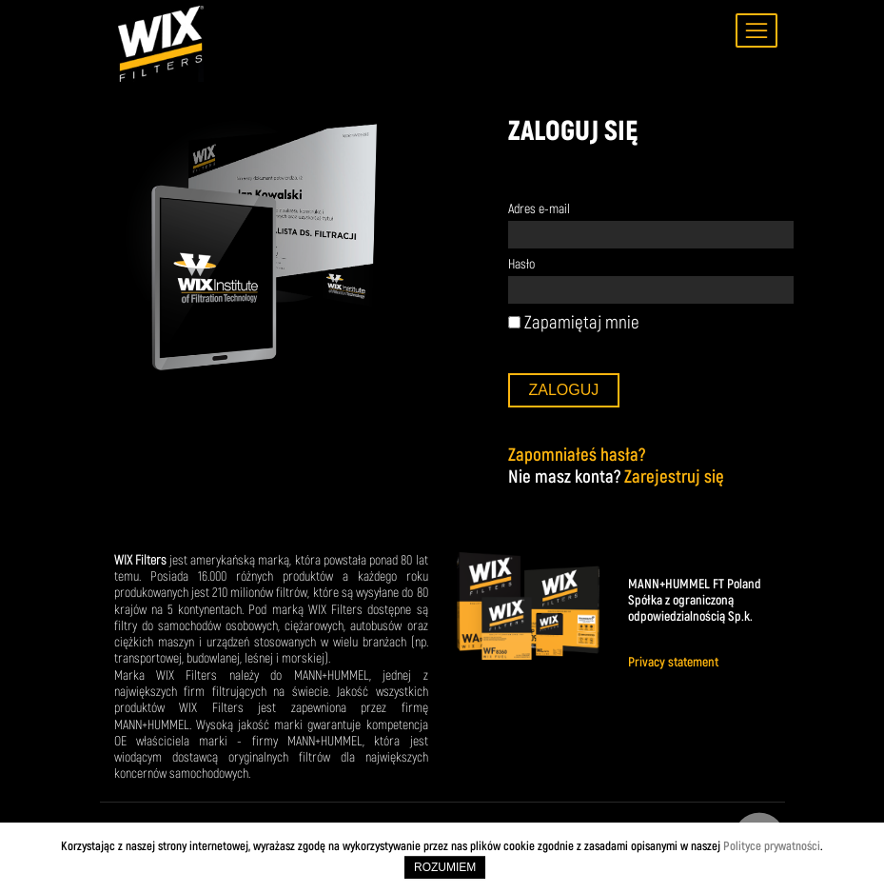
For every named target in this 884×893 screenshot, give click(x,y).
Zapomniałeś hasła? (576, 454)
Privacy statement (673, 662)
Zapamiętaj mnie (573, 322)
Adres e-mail (539, 209)
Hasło (521, 264)
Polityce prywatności (771, 846)
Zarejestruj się (674, 476)
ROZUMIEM (445, 867)
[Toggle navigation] (756, 30)
